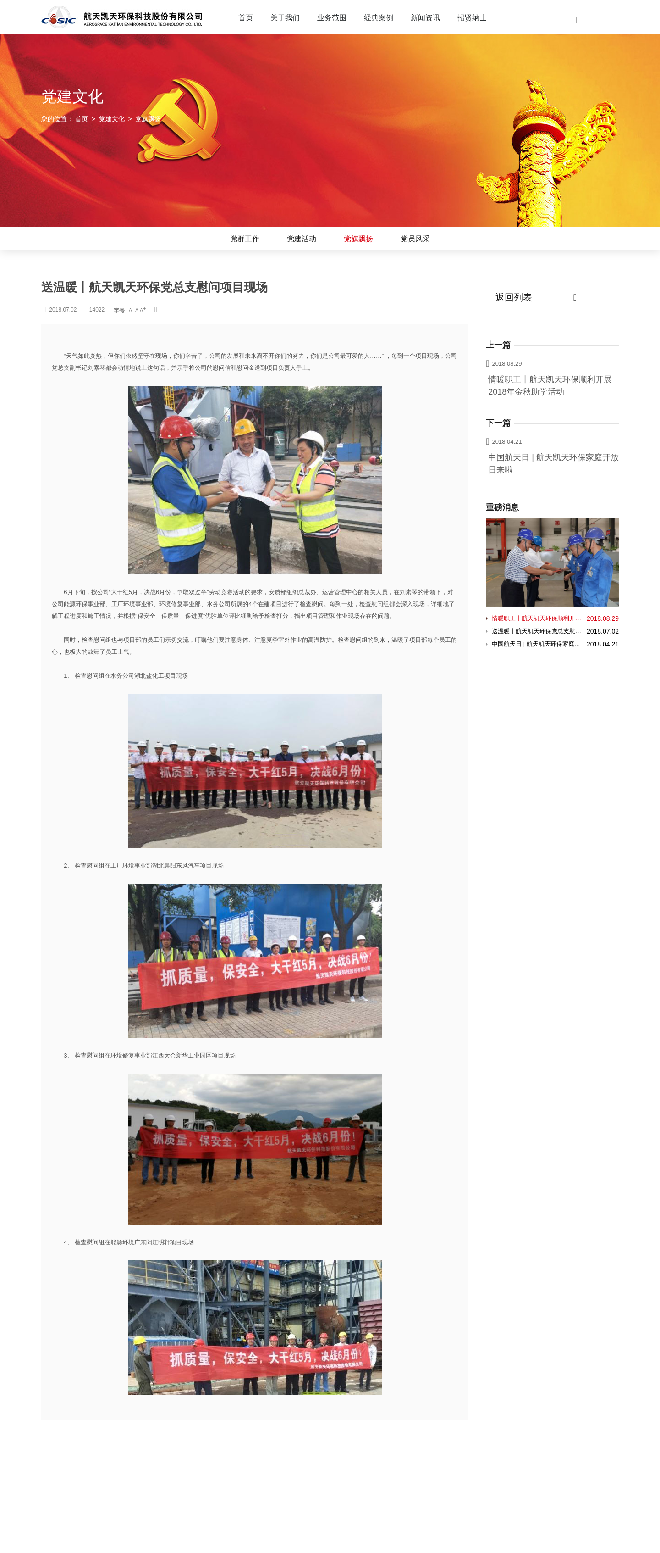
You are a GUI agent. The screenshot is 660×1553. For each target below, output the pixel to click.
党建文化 (112, 118)
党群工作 (244, 239)
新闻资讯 (425, 18)
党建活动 (301, 239)
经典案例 (378, 18)
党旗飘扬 (358, 239)
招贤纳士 (472, 18)
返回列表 (536, 297)
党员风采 (415, 239)
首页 (245, 18)
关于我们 (285, 18)
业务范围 (331, 18)
